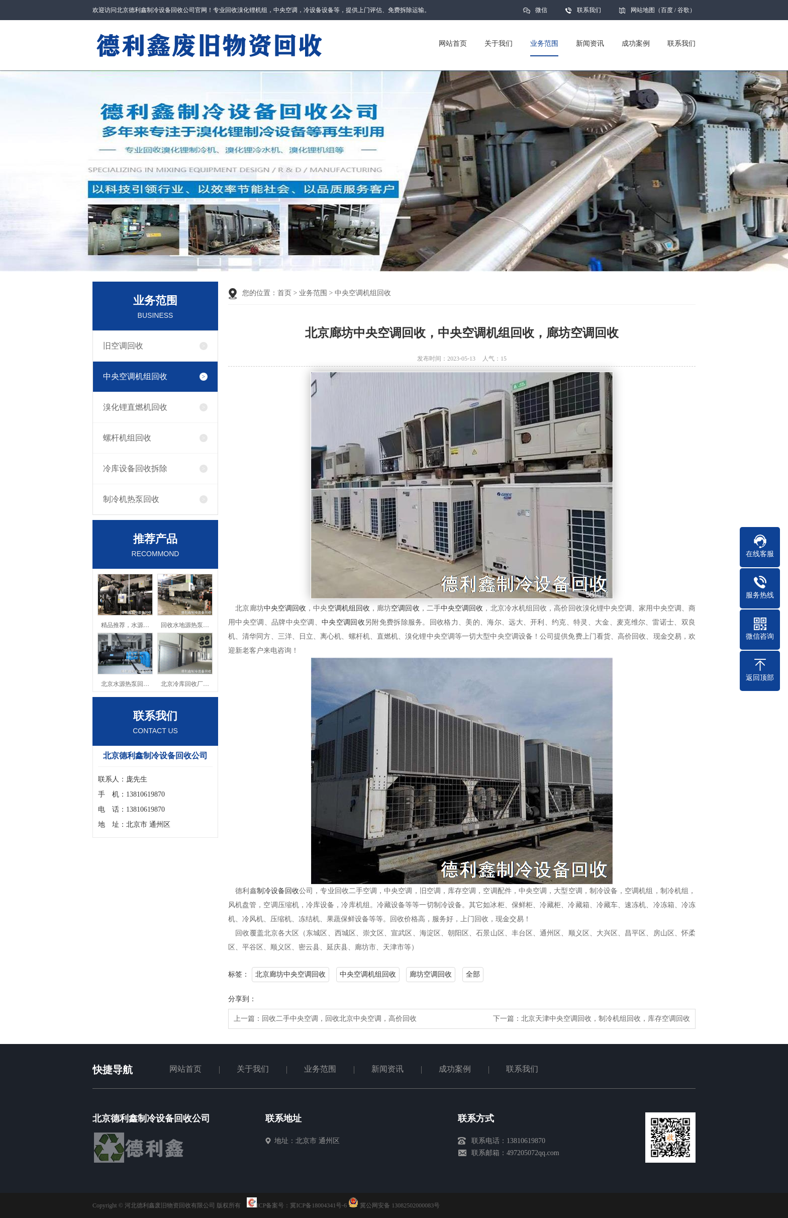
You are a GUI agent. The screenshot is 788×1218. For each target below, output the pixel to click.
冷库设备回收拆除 (135, 468)
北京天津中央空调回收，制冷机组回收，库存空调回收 (605, 1018)
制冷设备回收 (278, 891)
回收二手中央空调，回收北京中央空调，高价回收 (339, 1018)
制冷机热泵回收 (131, 499)
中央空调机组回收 (135, 376)
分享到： (242, 999)
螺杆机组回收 (127, 437)
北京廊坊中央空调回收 (290, 974)
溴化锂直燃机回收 (135, 407)
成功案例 (455, 1069)
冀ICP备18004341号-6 (318, 1205)
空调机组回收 (349, 608)
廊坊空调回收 (431, 974)
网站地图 (643, 10)
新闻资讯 (387, 1069)
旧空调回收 (123, 345)
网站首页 (185, 1069)
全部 (473, 974)
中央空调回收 (285, 608)
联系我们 (589, 10)
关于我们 (253, 1069)
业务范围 (313, 293)
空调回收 (405, 608)
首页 (284, 293)
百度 (667, 10)
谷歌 (683, 10)
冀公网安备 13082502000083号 (400, 1205)
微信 (541, 13)
